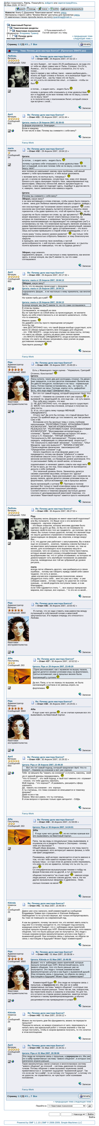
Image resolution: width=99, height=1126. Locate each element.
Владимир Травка (29, 33)
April (10, 114)
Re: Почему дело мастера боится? (53, 56)
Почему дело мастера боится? (19, 37)
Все (35, 44)
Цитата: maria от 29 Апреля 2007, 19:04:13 (43, 280)
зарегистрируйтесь (67, 3)
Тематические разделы (25, 28)
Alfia (10, 658)
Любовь (12, 56)
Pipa (10, 362)
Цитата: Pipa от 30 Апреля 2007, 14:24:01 (53, 827)
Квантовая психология (28, 31)
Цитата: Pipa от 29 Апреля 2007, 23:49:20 (53, 666)
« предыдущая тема (82, 36)
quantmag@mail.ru (62, 17)
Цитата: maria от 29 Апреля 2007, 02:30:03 (43, 122)
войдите (49, 3)
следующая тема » (83, 38)
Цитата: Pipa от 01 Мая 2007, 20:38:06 (40, 1053)
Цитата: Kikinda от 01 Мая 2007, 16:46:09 (51, 959)
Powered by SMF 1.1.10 (28, 1122)
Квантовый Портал (21, 25)
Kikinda (12, 903)
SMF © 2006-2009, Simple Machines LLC (62, 1122)
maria (11, 148)
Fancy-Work (28, 143)
